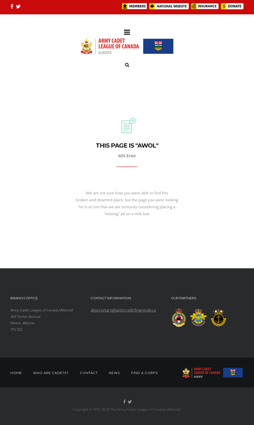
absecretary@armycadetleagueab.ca (123, 310)
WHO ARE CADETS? (51, 373)
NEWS (114, 373)
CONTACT (89, 373)
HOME (16, 373)
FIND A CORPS (144, 373)
